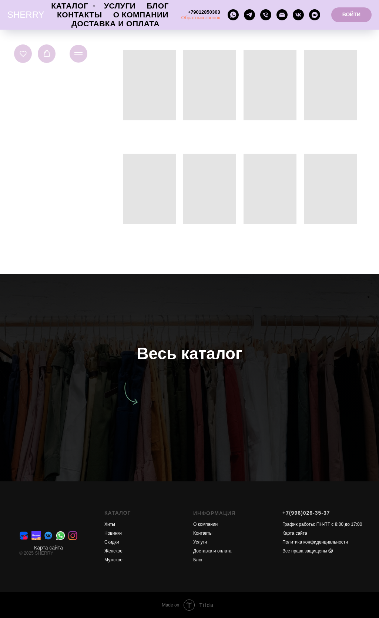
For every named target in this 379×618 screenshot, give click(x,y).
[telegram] (249, 14)
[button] (23, 53)
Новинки (113, 533)
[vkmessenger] (314, 14)
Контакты (79, 14)
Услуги (120, 5)
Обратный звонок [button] (200, 17)
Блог (158, 5)
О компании (140, 14)
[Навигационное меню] (78, 53)
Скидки (111, 542)
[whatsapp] (233, 14)
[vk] (298, 14)
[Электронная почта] (282, 14)
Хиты (109, 524)
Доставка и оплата (115, 23)
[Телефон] (265, 14)
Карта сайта (48, 548)
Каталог (71, 5)
